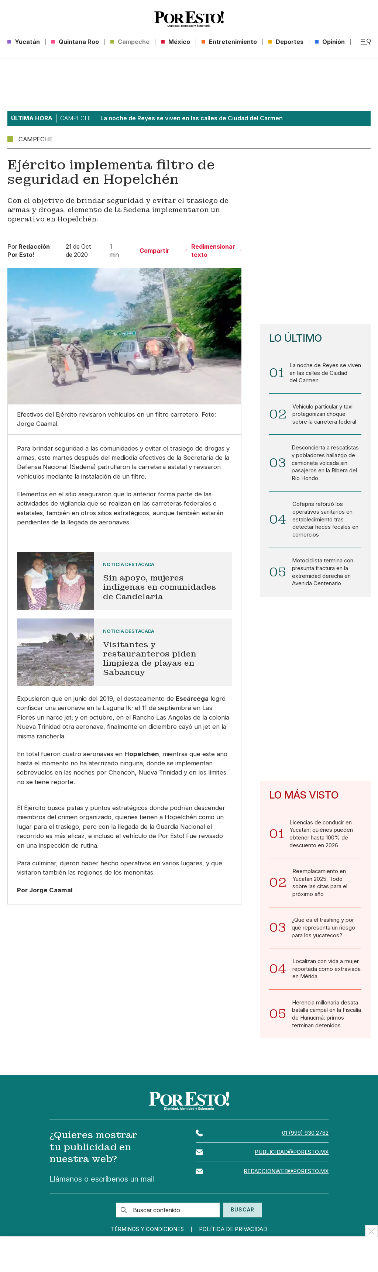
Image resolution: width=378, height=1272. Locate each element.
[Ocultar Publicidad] (371, 1231)
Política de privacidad (235, 1232)
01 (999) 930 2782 (305, 1136)
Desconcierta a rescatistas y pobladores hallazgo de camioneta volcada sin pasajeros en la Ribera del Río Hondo (326, 464)
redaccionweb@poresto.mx (286, 1174)
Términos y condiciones (146, 1232)
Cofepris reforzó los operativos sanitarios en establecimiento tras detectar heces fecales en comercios (326, 521)
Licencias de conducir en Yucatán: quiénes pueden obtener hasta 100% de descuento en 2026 (321, 836)
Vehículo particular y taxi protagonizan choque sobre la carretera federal (324, 414)
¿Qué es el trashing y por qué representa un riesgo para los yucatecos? (323, 930)
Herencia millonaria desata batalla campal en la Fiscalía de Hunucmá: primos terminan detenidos (326, 1017)
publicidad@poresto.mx (291, 1155)
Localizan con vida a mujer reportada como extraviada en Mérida (326, 972)
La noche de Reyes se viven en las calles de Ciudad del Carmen (325, 373)
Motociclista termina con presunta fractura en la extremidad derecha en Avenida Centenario (323, 574)
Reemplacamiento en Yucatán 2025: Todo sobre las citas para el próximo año (320, 885)
